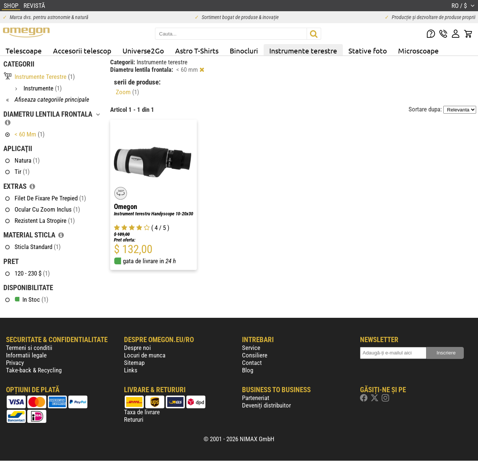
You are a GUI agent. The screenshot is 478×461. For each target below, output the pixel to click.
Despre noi (137, 347)
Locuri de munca (144, 355)
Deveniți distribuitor (266, 405)
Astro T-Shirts (196, 50)
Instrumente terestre (303, 50)
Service (251, 347)
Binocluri (244, 50)
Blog (247, 370)
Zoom (127, 92)
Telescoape (24, 50)
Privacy (15, 362)
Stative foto (367, 50)
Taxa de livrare (142, 412)
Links (130, 370)
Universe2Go (143, 50)
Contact (252, 362)
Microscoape (418, 50)
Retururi (133, 419)
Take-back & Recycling (34, 370)
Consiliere (254, 355)
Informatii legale (26, 355)
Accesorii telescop (82, 50)
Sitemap (134, 362)
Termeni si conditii (29, 347)
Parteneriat (255, 398)
